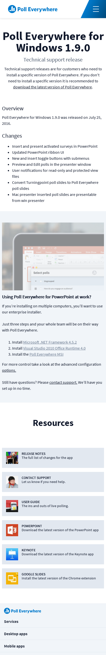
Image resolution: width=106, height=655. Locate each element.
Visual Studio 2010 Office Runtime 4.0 (54, 348)
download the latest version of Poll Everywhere (52, 86)
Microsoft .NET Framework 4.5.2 (50, 342)
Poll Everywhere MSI (46, 354)
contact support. (63, 382)
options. (9, 370)
